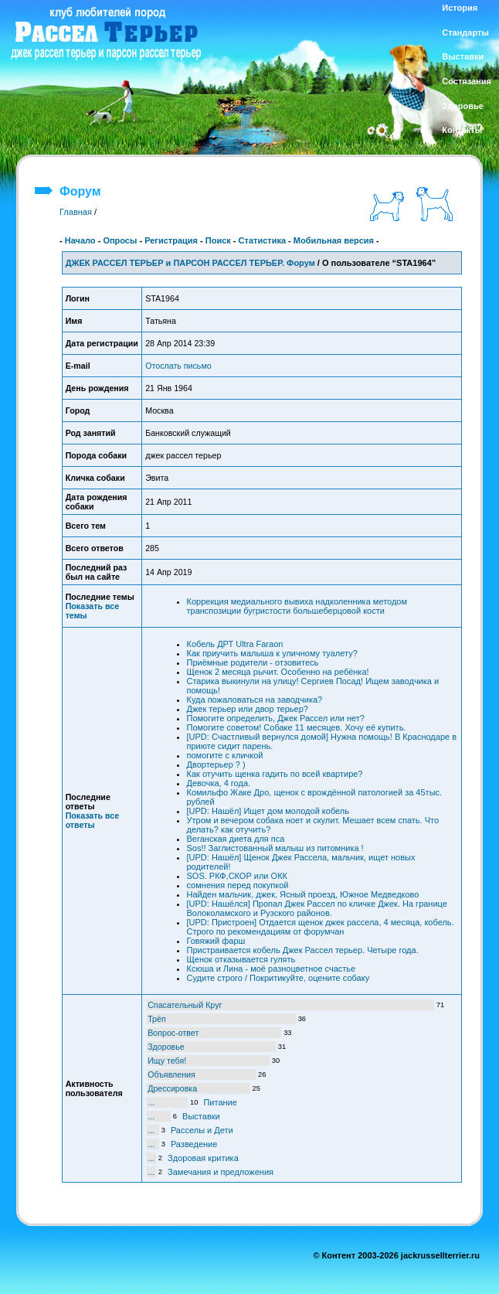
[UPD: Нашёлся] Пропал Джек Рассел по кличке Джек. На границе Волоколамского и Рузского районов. (317, 908)
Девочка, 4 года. (219, 783)
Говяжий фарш (216, 940)
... (151, 1102)
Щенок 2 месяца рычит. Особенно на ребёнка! (278, 671)
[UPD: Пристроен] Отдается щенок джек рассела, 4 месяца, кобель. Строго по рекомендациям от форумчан (320, 927)
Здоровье (166, 1046)
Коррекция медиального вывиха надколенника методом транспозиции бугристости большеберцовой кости (297, 606)
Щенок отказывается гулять (241, 959)
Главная (75, 211)
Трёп (157, 1018)
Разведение (194, 1144)
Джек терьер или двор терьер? (247, 708)
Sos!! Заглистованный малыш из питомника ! (275, 848)
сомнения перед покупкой (238, 885)
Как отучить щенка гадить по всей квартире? (275, 773)
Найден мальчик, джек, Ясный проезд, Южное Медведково (303, 894)
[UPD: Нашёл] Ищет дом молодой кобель (268, 811)
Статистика (263, 240)
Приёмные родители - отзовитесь (253, 662)
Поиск (218, 240)
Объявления (171, 1074)
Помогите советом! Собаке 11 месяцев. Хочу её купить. (296, 727)
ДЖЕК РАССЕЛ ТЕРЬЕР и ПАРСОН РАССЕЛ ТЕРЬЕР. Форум (190, 262)
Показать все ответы (93, 820)
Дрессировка (172, 1088)
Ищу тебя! (167, 1060)
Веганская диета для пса (236, 838)
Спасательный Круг (185, 1005)
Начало (80, 240)
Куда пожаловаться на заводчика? (255, 699)
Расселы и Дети (202, 1130)
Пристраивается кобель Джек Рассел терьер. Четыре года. (303, 950)
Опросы (120, 240)
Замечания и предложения (220, 1172)
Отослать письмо (178, 365)
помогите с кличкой (225, 755)
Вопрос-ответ (173, 1032)
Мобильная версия (334, 240)
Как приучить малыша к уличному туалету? (272, 653)
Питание (219, 1102)
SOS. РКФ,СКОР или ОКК (237, 875)
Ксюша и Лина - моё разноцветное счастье (271, 968)
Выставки (201, 1116)
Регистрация (171, 240)
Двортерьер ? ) (216, 764)
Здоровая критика (203, 1158)
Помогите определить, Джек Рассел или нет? (276, 718)
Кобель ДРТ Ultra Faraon (235, 644)
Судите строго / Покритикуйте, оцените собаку (278, 977)
